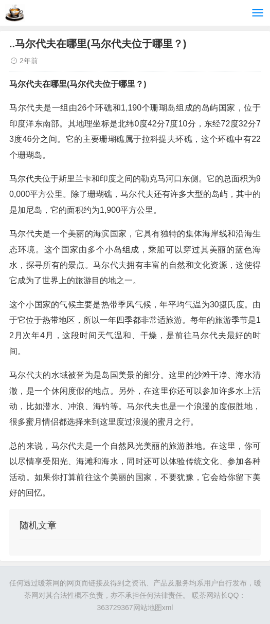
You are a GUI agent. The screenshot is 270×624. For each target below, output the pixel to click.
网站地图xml (153, 607)
